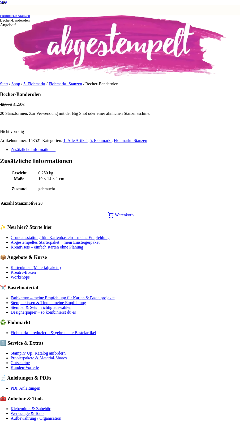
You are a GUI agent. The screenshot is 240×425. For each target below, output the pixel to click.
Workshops (20, 277)
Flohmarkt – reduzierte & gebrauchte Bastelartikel (53, 332)
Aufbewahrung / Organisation (36, 418)
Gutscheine (20, 362)
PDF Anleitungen (25, 388)
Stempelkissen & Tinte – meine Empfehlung (48, 302)
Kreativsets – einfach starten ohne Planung (47, 247)
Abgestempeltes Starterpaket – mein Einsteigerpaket (55, 242)
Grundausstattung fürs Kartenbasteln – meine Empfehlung (60, 237)
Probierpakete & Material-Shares (39, 358)
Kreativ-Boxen (23, 272)
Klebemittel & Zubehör (30, 408)
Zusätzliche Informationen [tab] (33, 149)
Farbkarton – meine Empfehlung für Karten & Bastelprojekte (62, 298)
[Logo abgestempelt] (120, 74)
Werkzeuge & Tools (27, 413)
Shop (15, 84)
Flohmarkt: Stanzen (65, 84)
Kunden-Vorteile (25, 367)
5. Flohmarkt (34, 84)
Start (4, 84)
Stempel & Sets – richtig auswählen (41, 307)
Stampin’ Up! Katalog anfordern (38, 353)
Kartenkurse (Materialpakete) (36, 267)
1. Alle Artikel (75, 140)
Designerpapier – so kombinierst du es (43, 312)
